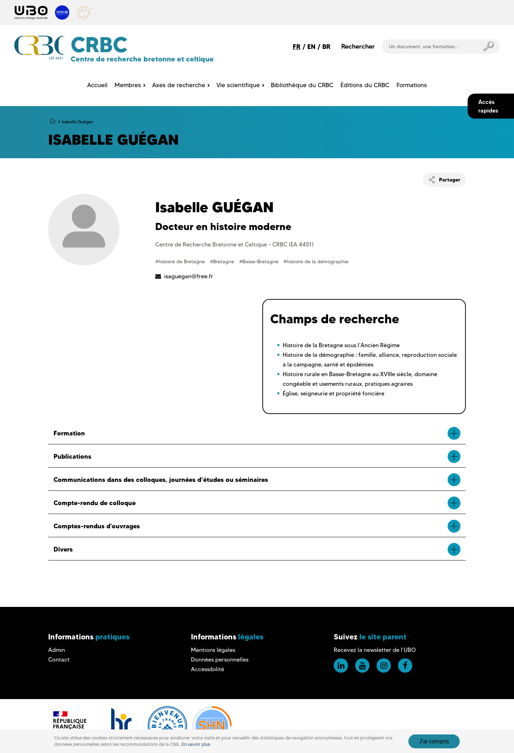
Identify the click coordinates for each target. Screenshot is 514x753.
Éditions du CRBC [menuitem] (365, 85)
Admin (56, 650)
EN (311, 47)
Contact (59, 659)
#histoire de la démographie (315, 261)
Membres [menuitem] (128, 85)
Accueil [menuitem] (97, 85)
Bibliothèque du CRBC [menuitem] (302, 85)
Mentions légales (213, 650)
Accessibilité (207, 669)
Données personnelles (219, 659)
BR (326, 47)
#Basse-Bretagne (259, 261)
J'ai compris (434, 741)
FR (297, 47)
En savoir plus (196, 744)
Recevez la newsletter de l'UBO (375, 650)
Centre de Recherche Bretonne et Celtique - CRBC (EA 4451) (234, 244)
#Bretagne (223, 261)
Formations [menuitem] (412, 85)
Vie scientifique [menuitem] (238, 85)
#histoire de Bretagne (180, 261)
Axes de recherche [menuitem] (178, 85)
